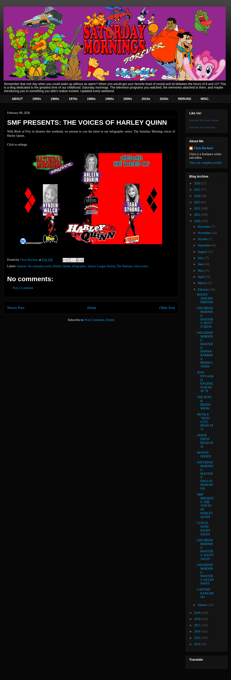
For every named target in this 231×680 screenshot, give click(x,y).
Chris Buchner (203, 148)
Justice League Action (101, 266)
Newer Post (15, 308)
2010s (145, 99)
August (202, 251)
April (201, 277)
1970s (73, 99)
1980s (91, 99)
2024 (197, 196)
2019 (197, 613)
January (203, 605)
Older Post (167, 308)
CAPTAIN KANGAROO (205, 593)
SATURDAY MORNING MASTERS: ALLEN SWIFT (205, 574)
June (201, 264)
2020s (164, 99)
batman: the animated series (34, 266)
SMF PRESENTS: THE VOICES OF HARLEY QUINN (205, 506)
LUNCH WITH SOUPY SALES (203, 528)
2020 (197, 221)
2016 (197, 631)
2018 (197, 619)
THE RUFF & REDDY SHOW (204, 402)
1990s (109, 99)
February (204, 289)
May (201, 270)
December (204, 226)
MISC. (205, 99)
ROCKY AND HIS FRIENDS (205, 298)
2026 (197, 183)
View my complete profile (205, 162)
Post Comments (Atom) (99, 320)
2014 (197, 644)
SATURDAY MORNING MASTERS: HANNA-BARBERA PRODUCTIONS (205, 349)
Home (91, 308)
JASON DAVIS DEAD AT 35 (205, 441)
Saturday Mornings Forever (204, 120)
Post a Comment (23, 288)
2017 (197, 625)
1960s (55, 99)
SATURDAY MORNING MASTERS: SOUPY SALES (205, 550)
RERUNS (184, 99)
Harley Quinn (61, 266)
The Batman (124, 266)
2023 (197, 202)
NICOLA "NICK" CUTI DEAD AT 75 (205, 422)
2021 (197, 214)
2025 (197, 189)
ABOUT (17, 99)
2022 (197, 208)
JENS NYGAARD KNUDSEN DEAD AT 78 (205, 382)
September (205, 245)
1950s (36, 99)
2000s (127, 99)
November (205, 233)
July (201, 258)
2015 (197, 638)
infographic (79, 266)
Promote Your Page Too (202, 127)
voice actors (140, 266)
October (203, 239)
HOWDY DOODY (204, 454)
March (202, 283)
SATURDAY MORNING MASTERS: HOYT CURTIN (205, 317)
